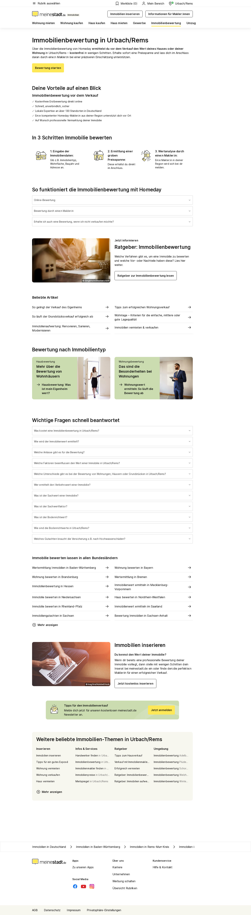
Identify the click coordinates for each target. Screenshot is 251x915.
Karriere (117, 867)
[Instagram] (92, 886)
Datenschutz (52, 910)
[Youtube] (83, 886)
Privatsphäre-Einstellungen (104, 910)
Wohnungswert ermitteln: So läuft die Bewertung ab (136, 389)
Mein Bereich (153, 3)
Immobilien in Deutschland (49, 847)
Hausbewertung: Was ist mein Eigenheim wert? (53, 389)
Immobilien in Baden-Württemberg (94, 847)
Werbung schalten (124, 881)
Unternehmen (121, 874)
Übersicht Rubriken (124, 888)
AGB (35, 910)
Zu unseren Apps (83, 867)
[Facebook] (75, 886)
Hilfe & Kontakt (163, 867)
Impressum (74, 910)
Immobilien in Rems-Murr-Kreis (146, 847)
